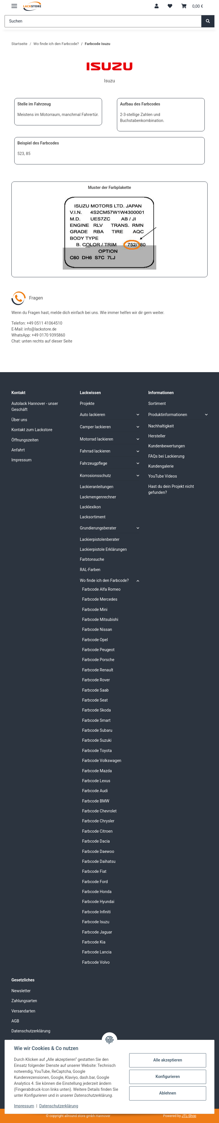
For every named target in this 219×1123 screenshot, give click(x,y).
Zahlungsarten (24, 1000)
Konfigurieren (167, 1076)
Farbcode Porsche (98, 659)
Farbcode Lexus (96, 780)
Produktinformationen (167, 414)
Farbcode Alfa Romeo (101, 589)
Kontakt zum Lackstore (31, 429)
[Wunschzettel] (170, 6)
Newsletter (21, 991)
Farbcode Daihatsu (98, 861)
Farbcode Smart (96, 720)
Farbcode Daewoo (98, 851)
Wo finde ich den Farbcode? (104, 580)
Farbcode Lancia (96, 952)
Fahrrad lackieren (95, 451)
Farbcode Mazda (97, 771)
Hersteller (156, 436)
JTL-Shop (189, 1116)
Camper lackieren (95, 427)
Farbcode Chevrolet (99, 811)
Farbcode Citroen (97, 831)
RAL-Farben (90, 569)
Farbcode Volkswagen (101, 760)
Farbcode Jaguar (97, 932)
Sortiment (157, 403)
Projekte (87, 403)
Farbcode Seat (95, 700)
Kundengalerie (161, 466)
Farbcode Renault (97, 670)
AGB (15, 1021)
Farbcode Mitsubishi (100, 619)
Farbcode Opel (95, 639)
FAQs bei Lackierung (166, 456)
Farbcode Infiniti (96, 912)
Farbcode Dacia (96, 841)
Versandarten (23, 1011)
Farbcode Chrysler (98, 821)
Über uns (19, 419)
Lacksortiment (93, 517)
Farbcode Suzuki (96, 740)
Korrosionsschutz (95, 475)
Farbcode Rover (96, 680)
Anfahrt (18, 450)
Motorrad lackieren (96, 439)
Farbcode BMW (95, 801)
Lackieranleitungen (96, 486)
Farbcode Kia (94, 942)
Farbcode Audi (95, 790)
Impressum (24, 1106)
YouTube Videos (162, 476)
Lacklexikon (90, 507)
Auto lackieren (92, 414)
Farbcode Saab (95, 690)
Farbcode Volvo (96, 962)
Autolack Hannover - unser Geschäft (34, 406)
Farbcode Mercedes (99, 599)
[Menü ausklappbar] (14, 3)
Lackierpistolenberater (99, 539)
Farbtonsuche (92, 559)
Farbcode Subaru (97, 730)
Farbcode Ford (95, 881)
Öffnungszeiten (24, 440)
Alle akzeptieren (167, 1060)
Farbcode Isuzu (95, 922)
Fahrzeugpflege (93, 463)
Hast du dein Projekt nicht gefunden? (171, 489)
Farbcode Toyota (97, 750)
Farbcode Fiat (94, 871)
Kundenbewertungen (166, 446)
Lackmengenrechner (98, 497)
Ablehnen (167, 1093)
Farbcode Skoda (96, 710)
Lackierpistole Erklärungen (103, 549)
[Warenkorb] (192, 6)
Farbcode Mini (95, 609)
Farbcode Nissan (97, 629)
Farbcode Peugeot (98, 649)
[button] (156, 6)
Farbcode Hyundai (98, 901)
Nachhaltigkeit (161, 426)
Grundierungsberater (98, 528)
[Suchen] (103, 21)
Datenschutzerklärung (58, 1106)
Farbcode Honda (96, 891)
